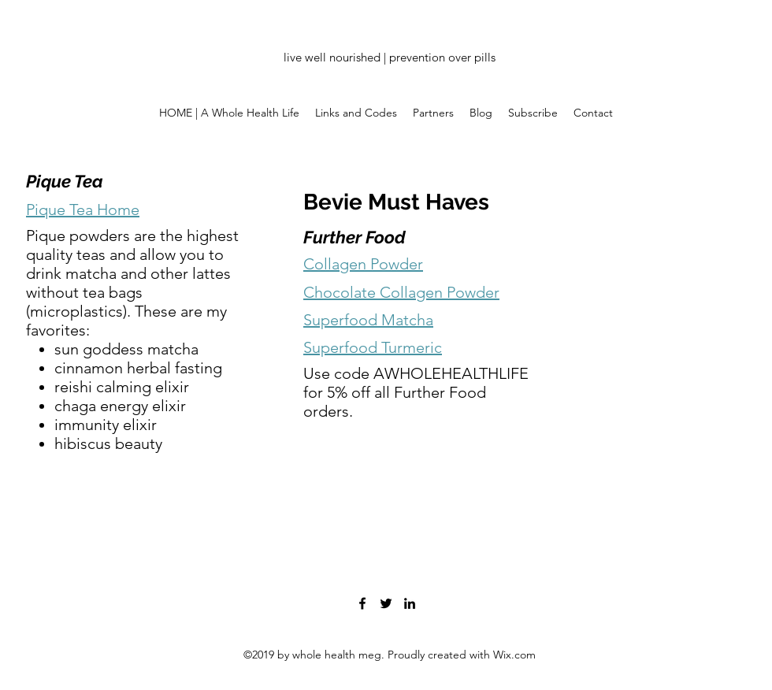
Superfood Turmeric (372, 347)
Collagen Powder (363, 263)
